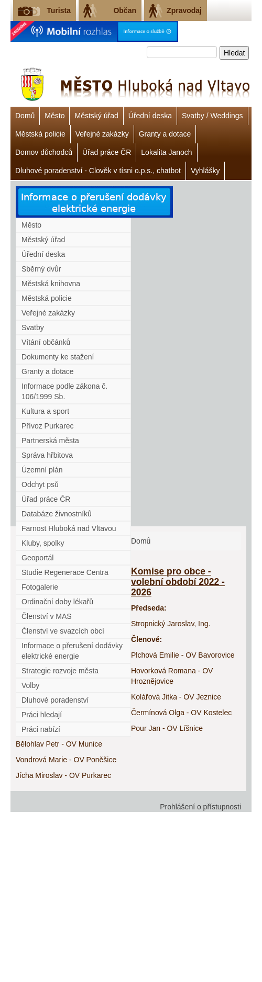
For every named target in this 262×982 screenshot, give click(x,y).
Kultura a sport (45, 411)
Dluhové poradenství (55, 700)
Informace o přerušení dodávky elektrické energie (72, 650)
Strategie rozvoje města (60, 671)
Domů (25, 115)
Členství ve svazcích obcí (62, 631)
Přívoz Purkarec (47, 426)
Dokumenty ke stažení (57, 357)
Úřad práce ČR (106, 152)
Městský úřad (96, 115)
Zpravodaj (184, 10)
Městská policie (40, 134)
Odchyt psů (40, 484)
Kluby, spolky (42, 543)
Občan (124, 10)
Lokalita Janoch (166, 152)
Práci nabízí (40, 729)
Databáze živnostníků (56, 514)
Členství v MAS (46, 616)
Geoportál (37, 558)
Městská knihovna (50, 283)
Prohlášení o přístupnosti (200, 807)
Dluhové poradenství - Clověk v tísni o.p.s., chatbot (98, 170)
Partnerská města (50, 440)
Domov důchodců (43, 152)
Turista (59, 10)
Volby (30, 685)
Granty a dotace (165, 134)
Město (54, 115)
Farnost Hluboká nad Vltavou (68, 528)
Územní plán (42, 470)
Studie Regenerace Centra (64, 572)
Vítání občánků (45, 342)
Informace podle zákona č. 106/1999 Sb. (64, 391)
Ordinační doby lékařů (57, 601)
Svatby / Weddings (212, 115)
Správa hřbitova (47, 455)
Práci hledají (41, 714)
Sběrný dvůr (41, 269)
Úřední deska (150, 115)
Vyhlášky (205, 170)
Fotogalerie (39, 587)
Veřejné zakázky (102, 134)
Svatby (32, 327)
